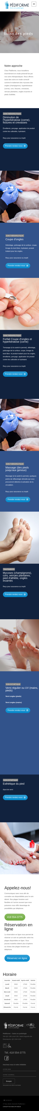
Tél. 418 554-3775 (15, 1052)
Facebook (8, 1100)
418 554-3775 (15, 917)
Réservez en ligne (17, 958)
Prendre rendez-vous (15, 146)
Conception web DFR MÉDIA (12, 1106)
